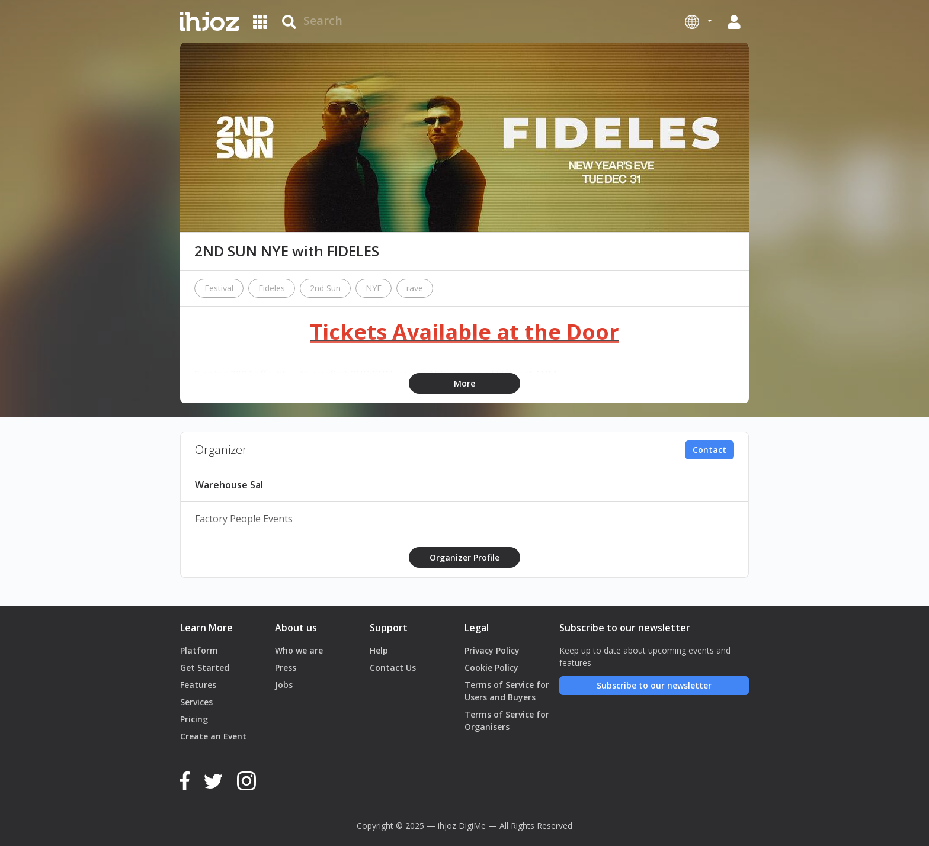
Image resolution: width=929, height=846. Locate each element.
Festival (218, 288)
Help (379, 650)
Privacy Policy (492, 650)
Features (198, 684)
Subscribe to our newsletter (654, 685)
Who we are (299, 650)
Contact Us (393, 667)
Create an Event (213, 736)
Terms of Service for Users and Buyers (506, 691)
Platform (199, 650)
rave (414, 288)
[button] (698, 21)
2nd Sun (325, 288)
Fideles (271, 288)
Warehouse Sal (229, 484)
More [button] (464, 383)
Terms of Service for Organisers (506, 720)
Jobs (284, 684)
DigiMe (472, 825)
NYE (374, 288)
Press (285, 667)
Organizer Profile (464, 557)
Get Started (204, 667)
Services (196, 701)
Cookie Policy (491, 667)
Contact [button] (709, 449)
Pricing (194, 719)
